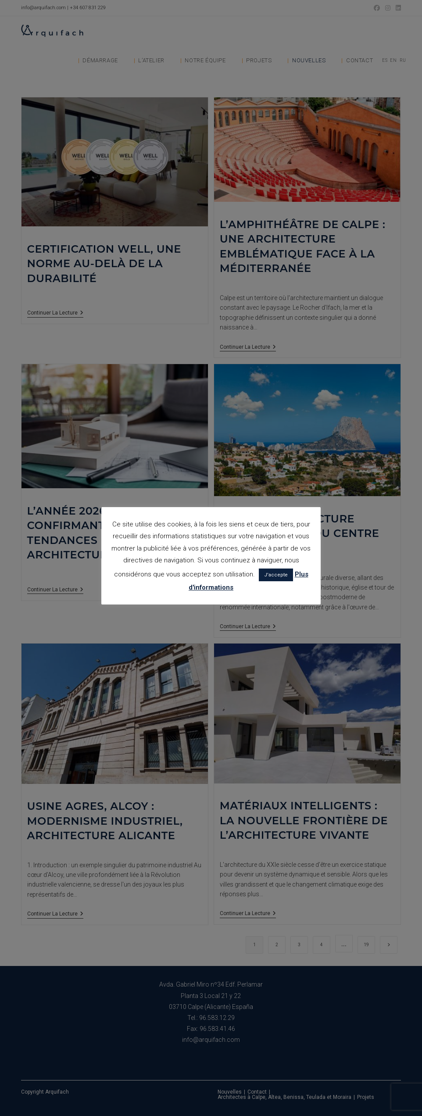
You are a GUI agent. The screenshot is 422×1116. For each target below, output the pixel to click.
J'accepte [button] (276, 575)
